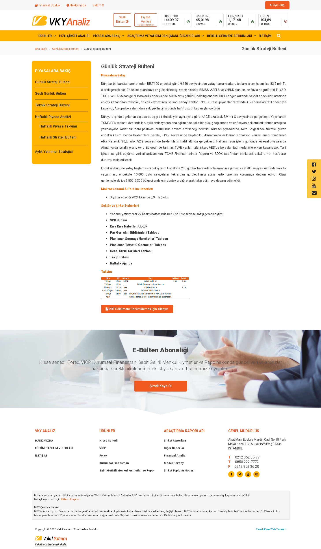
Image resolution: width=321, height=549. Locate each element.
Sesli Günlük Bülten (50, 93)
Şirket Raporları (175, 440)
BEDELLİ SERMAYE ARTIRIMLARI (231, 36)
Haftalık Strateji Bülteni (57, 137)
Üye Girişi (277, 5)
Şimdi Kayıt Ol (161, 386)
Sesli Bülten (122, 19)
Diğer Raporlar (174, 448)
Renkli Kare (263, 529)
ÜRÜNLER (47, 36)
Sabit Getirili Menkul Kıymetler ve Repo (126, 470)
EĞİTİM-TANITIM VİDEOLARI (54, 448)
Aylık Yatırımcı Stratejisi (54, 152)
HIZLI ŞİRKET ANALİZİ (74, 36)
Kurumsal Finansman (114, 463)
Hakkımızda (76, 5)
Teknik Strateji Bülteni (52, 105)
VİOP (102, 448)
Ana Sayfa (41, 48)
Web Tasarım (278, 529)
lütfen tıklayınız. (70, 499)
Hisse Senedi (108, 440)
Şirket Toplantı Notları (179, 470)
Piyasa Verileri (145, 20)
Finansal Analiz (175, 455)
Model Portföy (174, 463)
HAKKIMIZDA (44, 440)
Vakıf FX (98, 5)
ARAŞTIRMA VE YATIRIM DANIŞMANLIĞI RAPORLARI (165, 36)
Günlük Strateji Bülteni (65, 48)
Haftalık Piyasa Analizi (53, 117)
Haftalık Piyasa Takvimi (58, 126)
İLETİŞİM (265, 36)
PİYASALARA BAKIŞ (108, 36)
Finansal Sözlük (47, 5)
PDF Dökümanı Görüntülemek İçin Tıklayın (137, 309)
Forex (103, 455)
